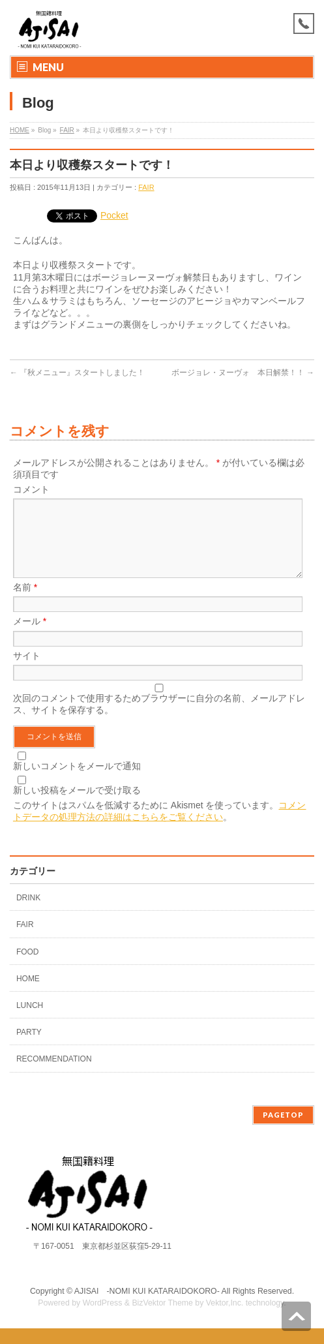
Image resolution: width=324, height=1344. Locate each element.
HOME (19, 130)
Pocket (114, 215)
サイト (26, 671)
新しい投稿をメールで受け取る (77, 806)
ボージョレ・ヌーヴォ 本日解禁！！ (242, 372)
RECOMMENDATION (54, 1074)
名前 (25, 603)
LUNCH (29, 1021)
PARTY (29, 1047)
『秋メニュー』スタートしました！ (77, 372)
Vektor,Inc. (225, 1318)
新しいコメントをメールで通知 (77, 781)
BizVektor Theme (162, 1318)
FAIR (67, 130)
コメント (31, 489)
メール (29, 637)
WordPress (103, 1318)
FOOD (27, 967)
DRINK (28, 913)
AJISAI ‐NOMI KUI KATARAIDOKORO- (147, 1306)
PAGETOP (283, 1130)
